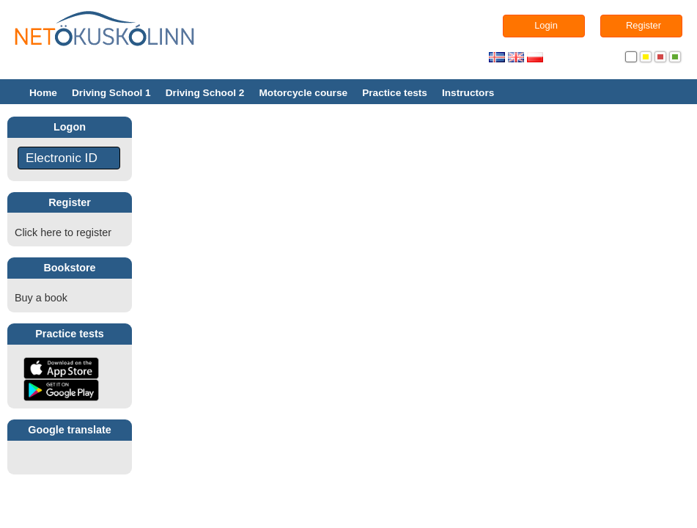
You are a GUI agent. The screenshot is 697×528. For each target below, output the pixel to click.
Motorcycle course (303, 92)
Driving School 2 (205, 92)
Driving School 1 (111, 92)
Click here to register (63, 232)
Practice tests (394, 92)
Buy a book (41, 298)
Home (43, 92)
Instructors (468, 92)
